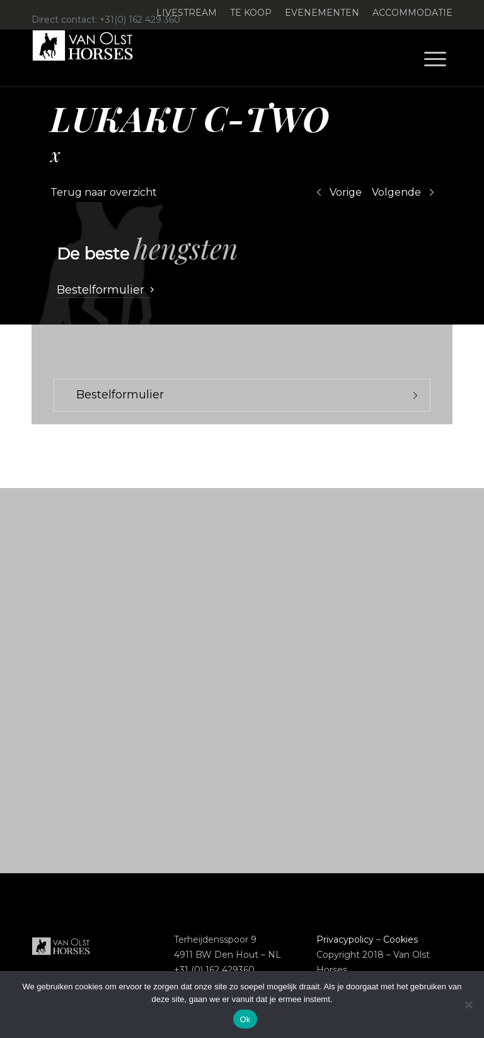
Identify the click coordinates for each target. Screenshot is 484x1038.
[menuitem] (187, 12)
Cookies (400, 939)
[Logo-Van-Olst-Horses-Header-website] (91, 58)
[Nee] (468, 1004)
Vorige (346, 192)
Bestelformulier (120, 395)
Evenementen (322, 12)
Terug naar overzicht (103, 192)
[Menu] (435, 58)
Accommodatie (412, 12)
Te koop (251, 12)
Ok (244, 1019)
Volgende (396, 192)
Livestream (186, 12)
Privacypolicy (345, 939)
